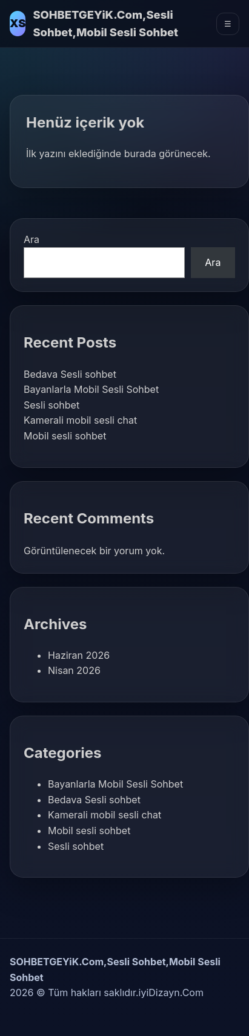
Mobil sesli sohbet (65, 436)
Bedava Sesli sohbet (70, 374)
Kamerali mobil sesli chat (80, 420)
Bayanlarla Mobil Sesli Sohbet (91, 389)
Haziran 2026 (79, 655)
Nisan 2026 (74, 670)
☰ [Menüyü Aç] (227, 23)
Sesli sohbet (51, 405)
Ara (31, 239)
